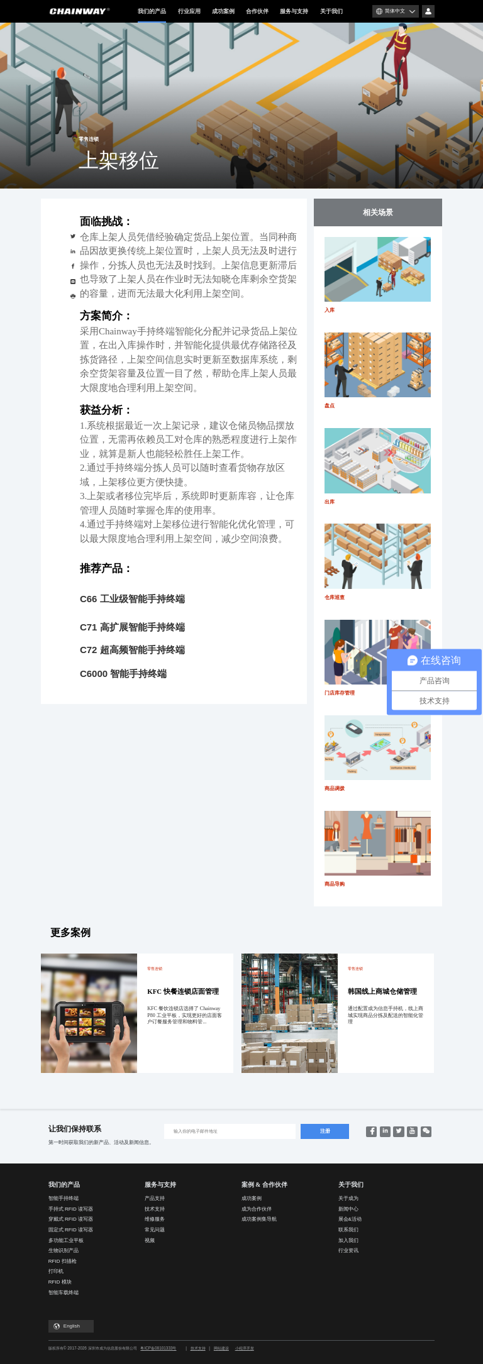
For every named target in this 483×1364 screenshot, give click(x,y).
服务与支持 (294, 11)
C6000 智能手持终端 (123, 673)
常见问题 (155, 1230)
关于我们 (331, 11)
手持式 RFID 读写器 (70, 1209)
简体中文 (395, 11)
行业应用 (189, 11)
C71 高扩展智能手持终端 (132, 627)
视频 (150, 1240)
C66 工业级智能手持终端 (132, 598)
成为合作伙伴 (257, 1209)
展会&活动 (350, 1219)
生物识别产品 (63, 1250)
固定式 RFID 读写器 (70, 1230)
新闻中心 (348, 1209)
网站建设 (221, 1348)
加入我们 (348, 1240)
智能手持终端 (63, 1198)
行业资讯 (348, 1250)
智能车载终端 (63, 1292)
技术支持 (155, 1209)
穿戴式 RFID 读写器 (70, 1219)
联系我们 (348, 1230)
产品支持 (155, 1198)
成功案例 (223, 11)
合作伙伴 (257, 11)
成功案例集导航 (259, 1219)
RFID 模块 (60, 1282)
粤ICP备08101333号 (158, 1348)
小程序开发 (244, 1348)
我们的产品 (152, 15)
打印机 (56, 1271)
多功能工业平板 (66, 1240)
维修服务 (155, 1219)
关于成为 (348, 1198)
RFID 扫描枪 (62, 1261)
